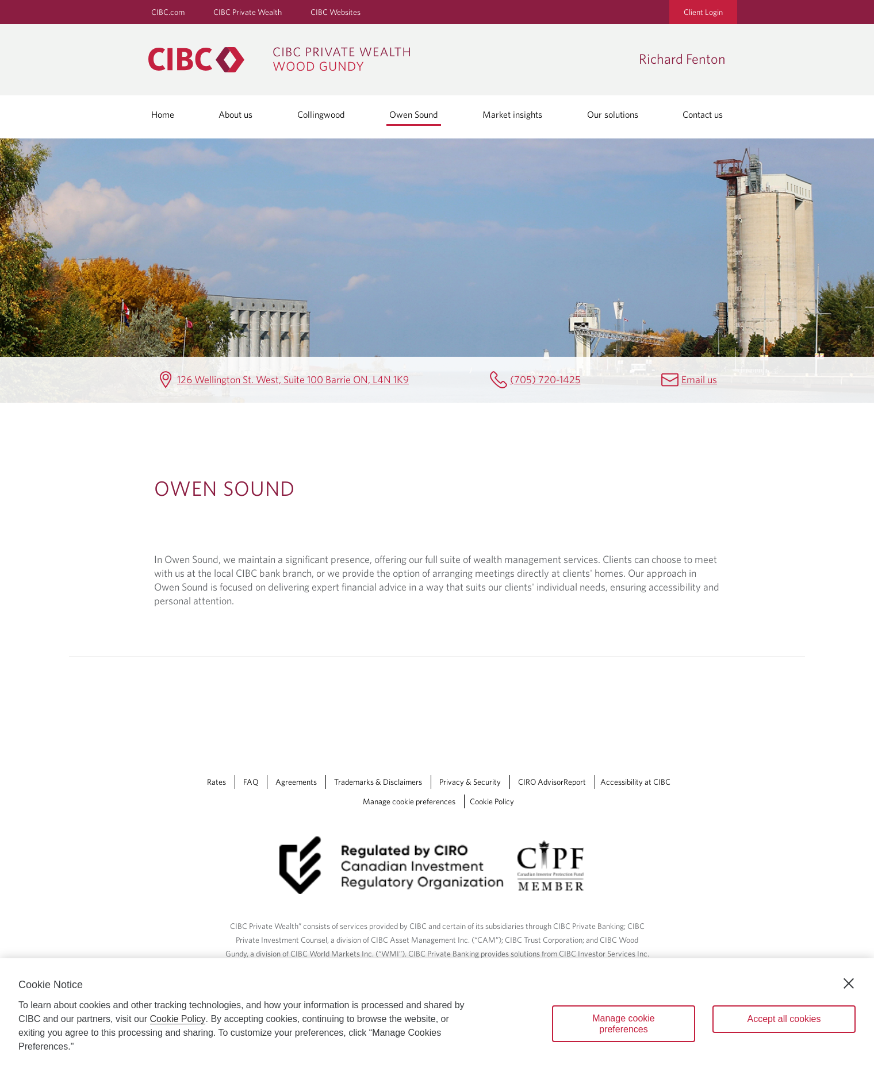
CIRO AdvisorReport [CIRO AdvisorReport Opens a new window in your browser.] (552, 781)
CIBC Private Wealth (247, 12)
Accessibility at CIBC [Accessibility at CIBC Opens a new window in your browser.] (635, 781)
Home (162, 114)
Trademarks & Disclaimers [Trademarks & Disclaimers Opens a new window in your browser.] (378, 781)
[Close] (849, 983)
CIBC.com (168, 12)
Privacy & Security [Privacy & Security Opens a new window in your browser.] (470, 781)
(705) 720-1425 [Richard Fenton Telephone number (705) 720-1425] (545, 379)
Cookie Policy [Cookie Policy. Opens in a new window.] (178, 1019)
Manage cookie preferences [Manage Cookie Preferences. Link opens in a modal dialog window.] (409, 801)
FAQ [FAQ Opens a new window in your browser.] (250, 781)
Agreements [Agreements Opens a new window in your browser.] (296, 781)
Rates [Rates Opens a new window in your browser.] (216, 781)
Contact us (703, 114)
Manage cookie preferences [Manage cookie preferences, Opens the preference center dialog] (623, 1023)
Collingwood (321, 114)
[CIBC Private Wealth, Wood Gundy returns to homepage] (387, 59)
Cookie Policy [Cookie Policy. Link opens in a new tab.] (492, 801)
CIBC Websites (335, 12)
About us (235, 114)
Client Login (703, 12)
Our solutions (612, 114)
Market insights (512, 114)
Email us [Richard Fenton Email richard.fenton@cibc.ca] (699, 379)
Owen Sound (413, 114)
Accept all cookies (784, 1019)
